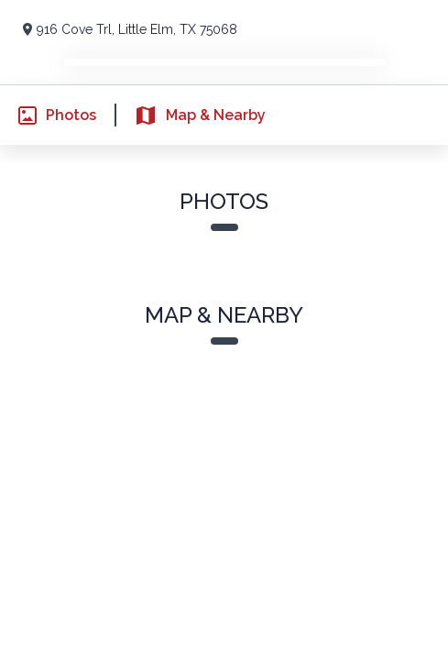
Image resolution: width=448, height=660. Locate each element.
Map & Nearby (189, 115)
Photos (48, 115)
